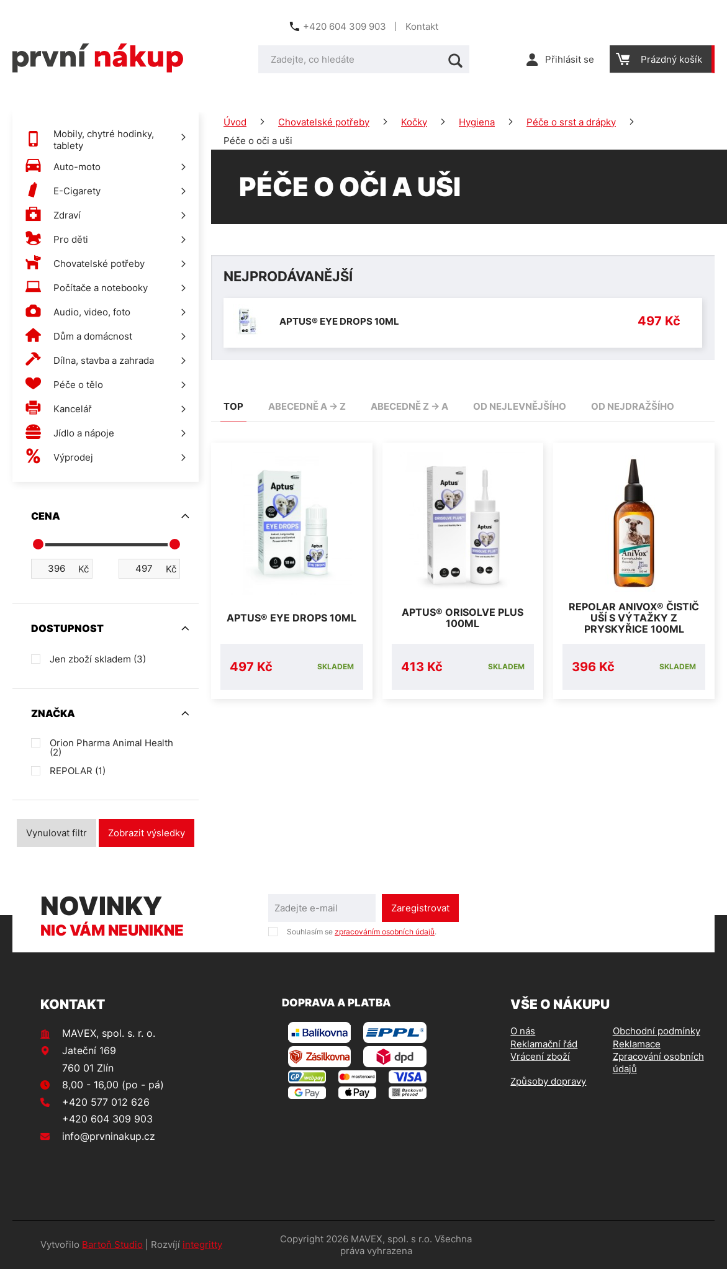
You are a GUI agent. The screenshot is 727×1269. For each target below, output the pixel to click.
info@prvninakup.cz (108, 1136)
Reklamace (637, 1044)
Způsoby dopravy (548, 1081)
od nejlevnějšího (519, 406)
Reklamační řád (543, 1044)
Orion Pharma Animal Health (111, 747)
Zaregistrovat (420, 908)
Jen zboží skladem (98, 659)
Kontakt (421, 26)
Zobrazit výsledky (146, 833)
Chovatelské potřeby (323, 122)
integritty (202, 1244)
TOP (233, 406)
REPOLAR (78, 770)
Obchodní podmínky (656, 1031)
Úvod (235, 122)
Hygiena (477, 122)
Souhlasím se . (361, 931)
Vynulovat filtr (56, 833)
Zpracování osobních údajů (658, 1062)
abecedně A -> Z (307, 406)
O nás (522, 1031)
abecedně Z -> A (409, 406)
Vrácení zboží (540, 1056)
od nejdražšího (632, 406)
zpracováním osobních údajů (385, 931)
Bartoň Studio (112, 1244)
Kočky (414, 122)
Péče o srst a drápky (571, 122)
